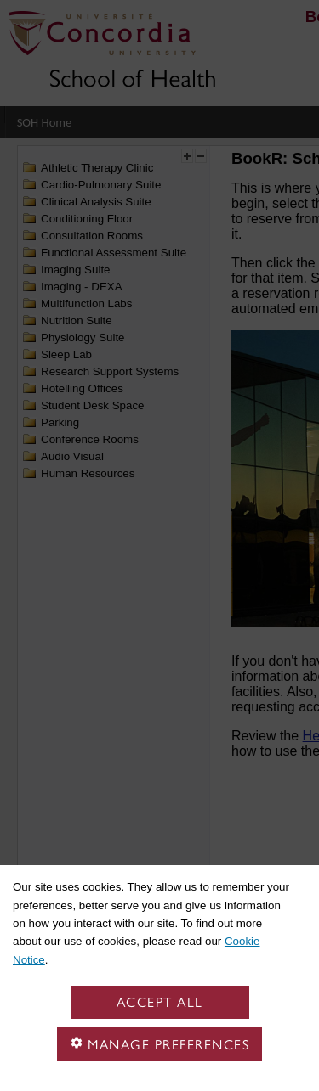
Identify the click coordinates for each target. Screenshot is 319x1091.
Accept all (160, 1002)
